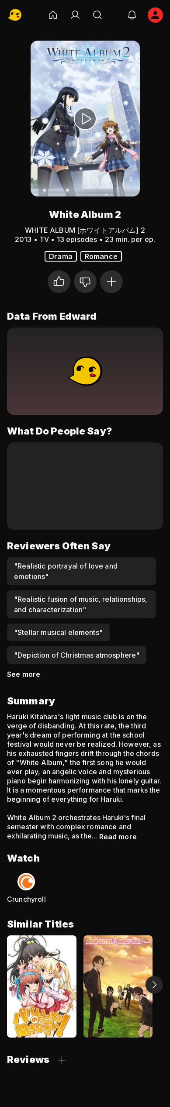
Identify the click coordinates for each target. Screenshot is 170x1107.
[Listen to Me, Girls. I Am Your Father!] (41, 986)
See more (23, 674)
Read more (118, 836)
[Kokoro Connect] (118, 986)
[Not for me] (85, 281)
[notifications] (132, 15)
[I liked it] (59, 281)
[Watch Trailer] (85, 119)
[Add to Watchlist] (111, 281)
